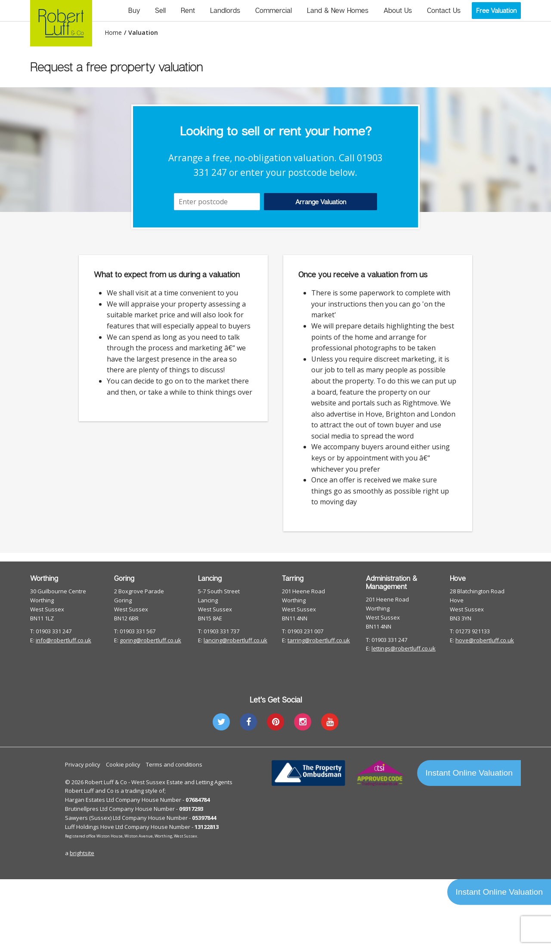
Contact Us (444, 10)
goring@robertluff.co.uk (150, 640)
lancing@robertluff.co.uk (235, 640)
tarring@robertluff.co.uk (319, 640)
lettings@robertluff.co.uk (403, 648)
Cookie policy (123, 764)
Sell (160, 10)
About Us (398, 10)
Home (113, 33)
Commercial (273, 10)
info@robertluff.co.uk (63, 640)
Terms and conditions (174, 764)
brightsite (82, 853)
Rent (188, 10)
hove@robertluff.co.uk (484, 640)
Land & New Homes (337, 10)
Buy (134, 10)
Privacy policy (82, 764)
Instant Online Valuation (469, 772)
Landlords (225, 10)
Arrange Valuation (320, 202)
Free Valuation (496, 10)
